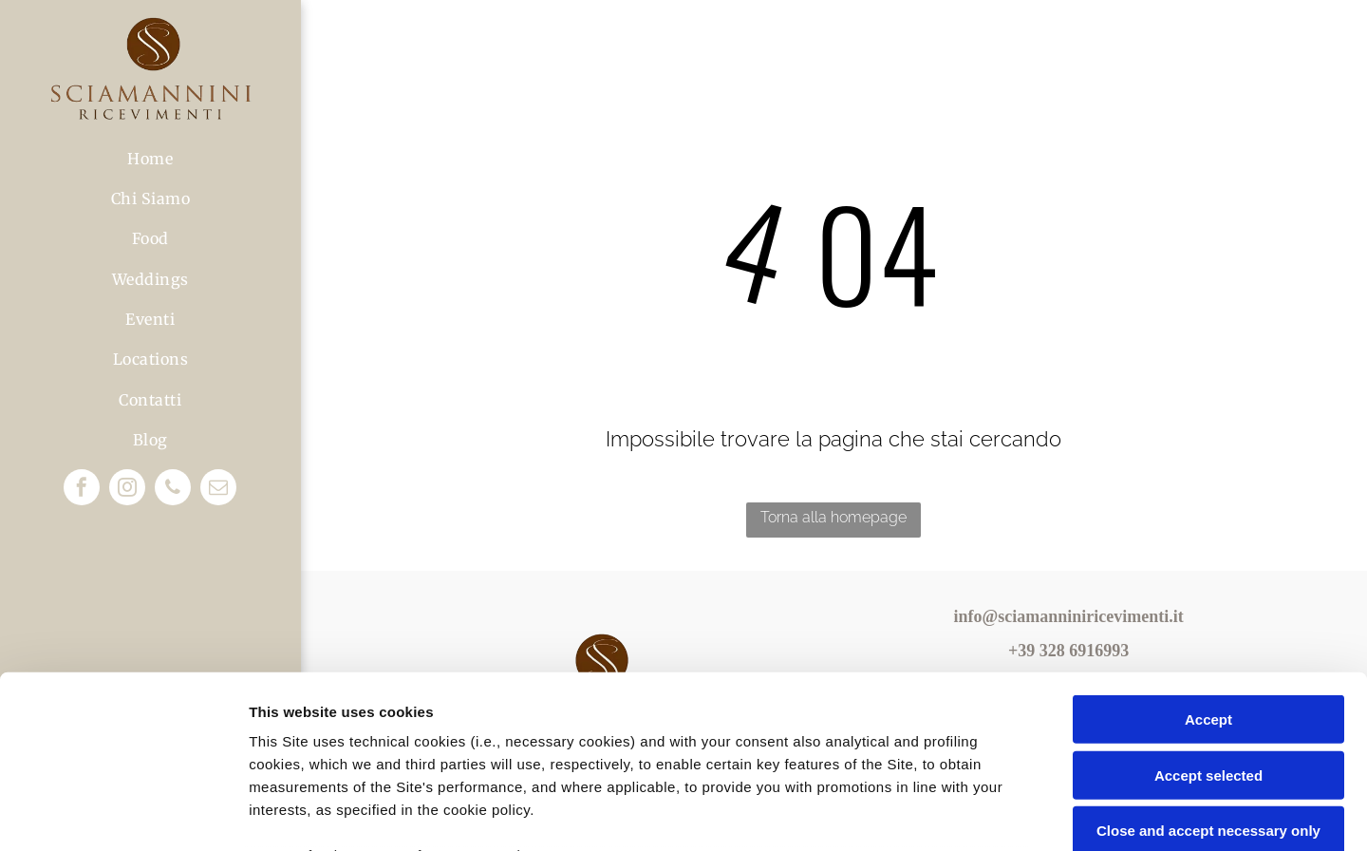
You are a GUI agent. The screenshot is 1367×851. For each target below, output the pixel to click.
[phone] (173, 489)
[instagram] (127, 489)
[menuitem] (150, 158)
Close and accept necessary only (1208, 669)
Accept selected (1208, 613)
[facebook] (82, 489)
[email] (218, 489)
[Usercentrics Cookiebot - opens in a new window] (123, 814)
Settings (965, 813)
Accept (1208, 558)
